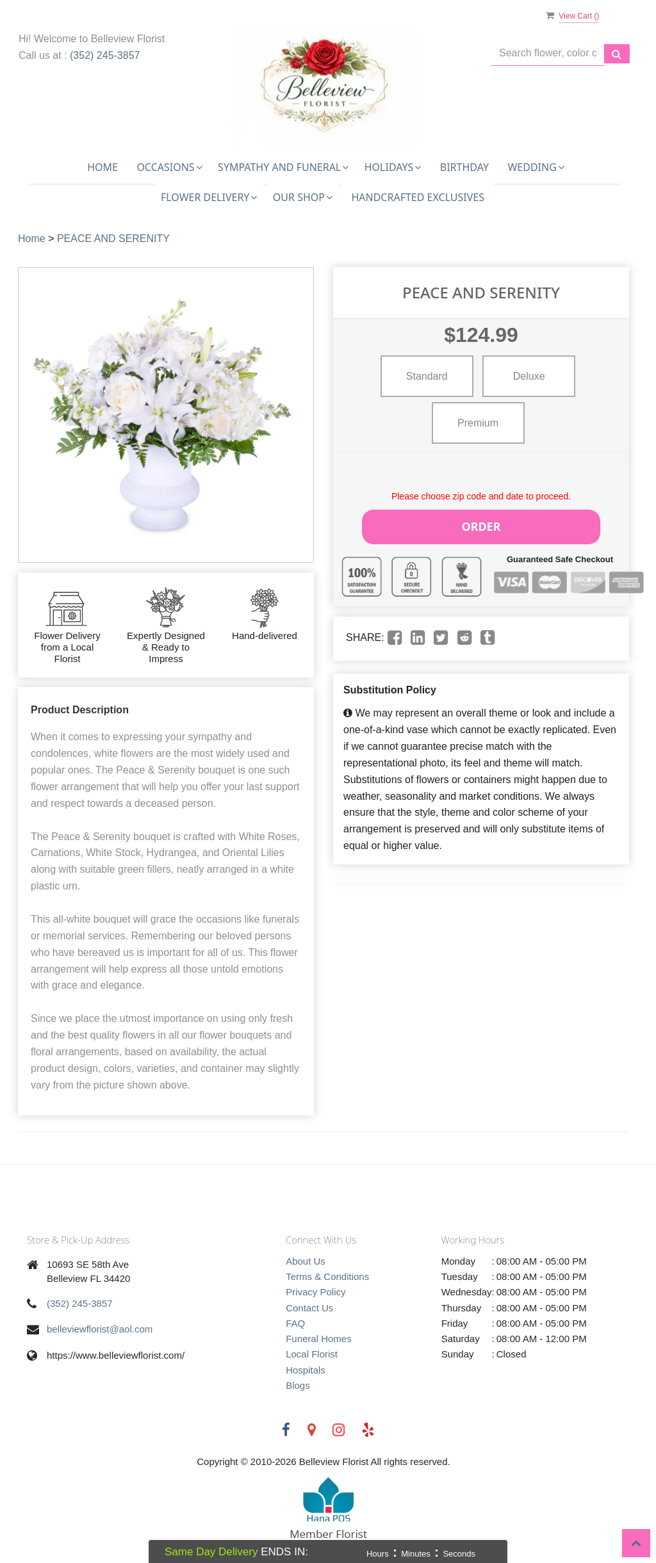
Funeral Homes (319, 1338)
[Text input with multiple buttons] (547, 53)
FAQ (295, 1323)
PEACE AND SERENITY (113, 238)
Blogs (298, 1385)
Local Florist (312, 1353)
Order (481, 524)
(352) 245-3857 (105, 55)
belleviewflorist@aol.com (99, 1329)
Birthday (464, 167)
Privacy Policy (315, 1291)
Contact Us (309, 1307)
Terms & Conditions (327, 1276)
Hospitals (305, 1370)
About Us (305, 1261)
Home (102, 167)
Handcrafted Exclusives (417, 197)
